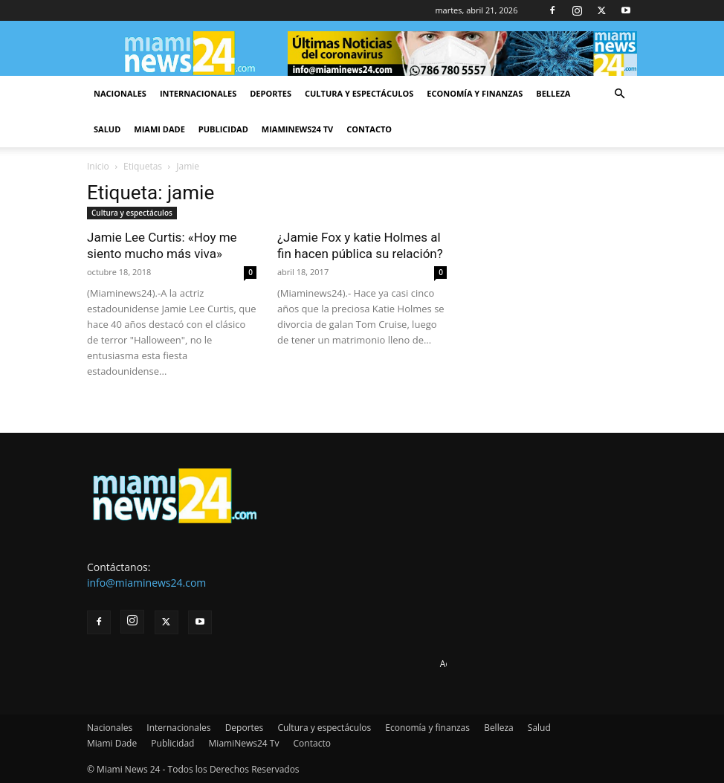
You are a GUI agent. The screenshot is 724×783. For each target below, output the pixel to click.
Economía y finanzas (475, 93)
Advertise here (470, 663)
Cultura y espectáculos (359, 93)
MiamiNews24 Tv (297, 129)
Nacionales (120, 93)
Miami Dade (159, 129)
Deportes (270, 93)
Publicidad (223, 129)
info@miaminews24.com (146, 583)
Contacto (369, 129)
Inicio (98, 166)
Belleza (553, 93)
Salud (107, 129)
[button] (619, 94)
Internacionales (198, 93)
